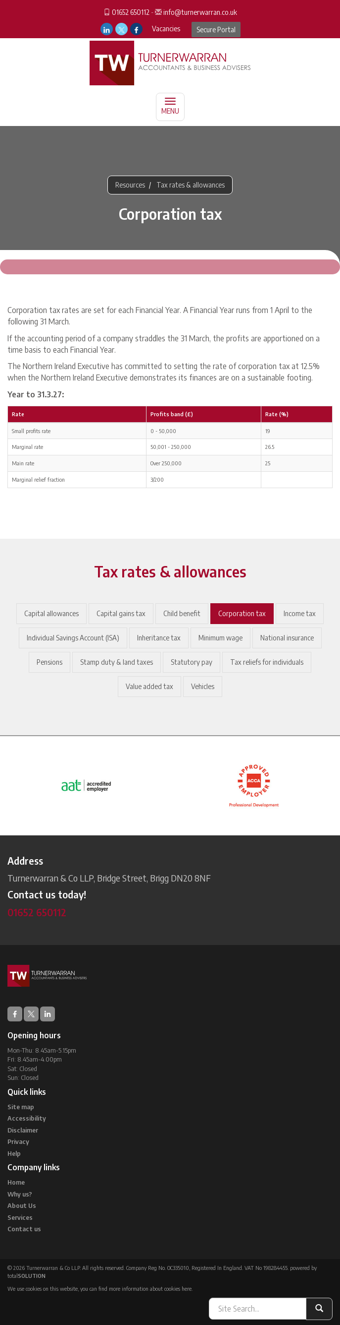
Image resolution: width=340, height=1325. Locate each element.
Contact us (24, 1229)
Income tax (300, 613)
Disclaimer (22, 1130)
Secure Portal (216, 29)
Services (20, 1217)
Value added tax (149, 686)
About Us (21, 1205)
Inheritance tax (159, 637)
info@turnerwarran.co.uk (200, 12)
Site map (20, 1107)
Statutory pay (191, 662)
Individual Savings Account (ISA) (73, 637)
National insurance (287, 637)
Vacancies (166, 28)
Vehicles (202, 686)
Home (16, 1182)
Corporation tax (242, 613)
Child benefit (181, 613)
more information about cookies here (150, 1288)
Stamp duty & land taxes (116, 662)
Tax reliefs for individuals (266, 662)
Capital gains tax (121, 613)
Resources (130, 185)
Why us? (19, 1194)
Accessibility (26, 1118)
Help (14, 1153)
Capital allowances (51, 613)
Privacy (18, 1141)
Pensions (49, 662)
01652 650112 (130, 12)
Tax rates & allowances (190, 185)
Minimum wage (220, 637)
